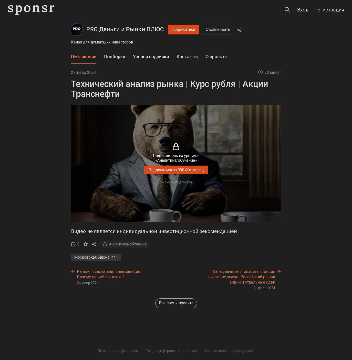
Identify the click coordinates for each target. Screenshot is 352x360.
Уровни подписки (151, 56)
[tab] (83, 57)
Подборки (114, 56)
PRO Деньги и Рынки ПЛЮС (125, 29)
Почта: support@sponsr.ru (118, 351)
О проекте (216, 56)
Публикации (83, 56)
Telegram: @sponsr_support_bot (171, 351)
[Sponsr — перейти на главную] (31, 10)
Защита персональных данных (229, 351)
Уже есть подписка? (176, 182)
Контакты (187, 56)
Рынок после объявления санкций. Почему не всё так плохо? (109, 274)
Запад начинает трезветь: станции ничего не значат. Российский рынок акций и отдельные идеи (241, 276)
